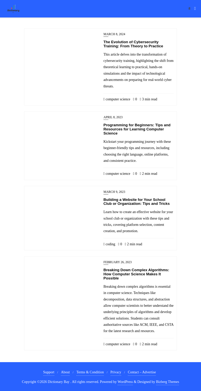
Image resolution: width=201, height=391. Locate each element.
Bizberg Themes (167, 382)
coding (109, 244)
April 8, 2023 (113, 117)
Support (48, 372)
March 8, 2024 (114, 34)
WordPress (125, 382)
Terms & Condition (90, 372)
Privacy (116, 372)
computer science (116, 99)
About (65, 372)
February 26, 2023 (117, 262)
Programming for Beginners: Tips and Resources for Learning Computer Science (137, 129)
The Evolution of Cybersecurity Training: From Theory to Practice (133, 44)
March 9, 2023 (114, 191)
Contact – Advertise (142, 372)
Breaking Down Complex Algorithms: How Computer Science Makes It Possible (136, 274)
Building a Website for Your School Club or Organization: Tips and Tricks (136, 202)
